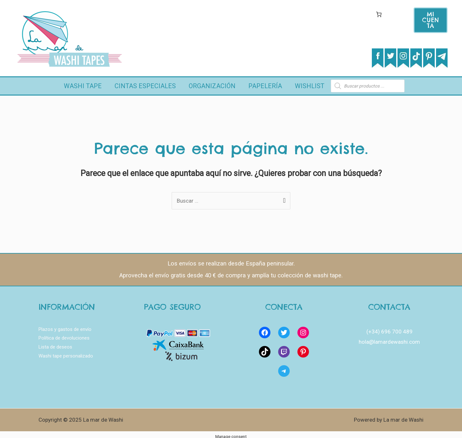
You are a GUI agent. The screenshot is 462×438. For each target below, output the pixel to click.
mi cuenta (430, 20)
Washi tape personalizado (65, 351)
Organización (212, 83)
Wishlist (309, 83)
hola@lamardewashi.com (389, 337)
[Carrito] (379, 14)
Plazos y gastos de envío (64, 324)
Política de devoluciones (64, 333)
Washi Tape (83, 83)
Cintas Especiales (145, 83)
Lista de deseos (55, 342)
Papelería (265, 83)
